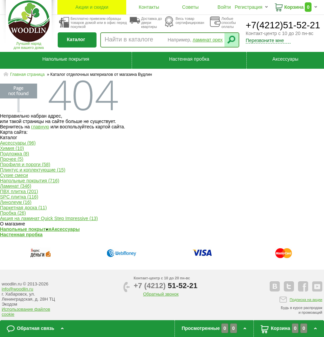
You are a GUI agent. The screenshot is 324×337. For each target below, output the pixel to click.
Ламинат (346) (15, 186)
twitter (289, 286)
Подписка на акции (306, 300)
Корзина (293, 7)
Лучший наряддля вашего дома (29, 45)
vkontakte (275, 286)
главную (40, 126)
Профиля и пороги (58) (25, 164)
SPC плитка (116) (19, 197)
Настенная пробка (189, 59)
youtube (317, 286)
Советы (190, 7)
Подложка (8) (14, 153)
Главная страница (28, 74)
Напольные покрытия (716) (29, 180)
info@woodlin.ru (17, 289)
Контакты (149, 7)
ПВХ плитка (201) (19, 191)
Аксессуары (285, 59)
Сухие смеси (14, 175)
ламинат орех (208, 39)
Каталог (76, 39)
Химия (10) (12, 148)
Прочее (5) (11, 159)
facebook (303, 286)
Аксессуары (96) (18, 143)
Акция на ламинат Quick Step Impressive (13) (49, 218)
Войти (224, 7)
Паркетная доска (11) (23, 207)
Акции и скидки (91, 7)
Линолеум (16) (15, 202)
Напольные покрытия (65, 59)
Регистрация (248, 7)
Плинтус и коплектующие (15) (32, 170)
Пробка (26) (13, 213)
